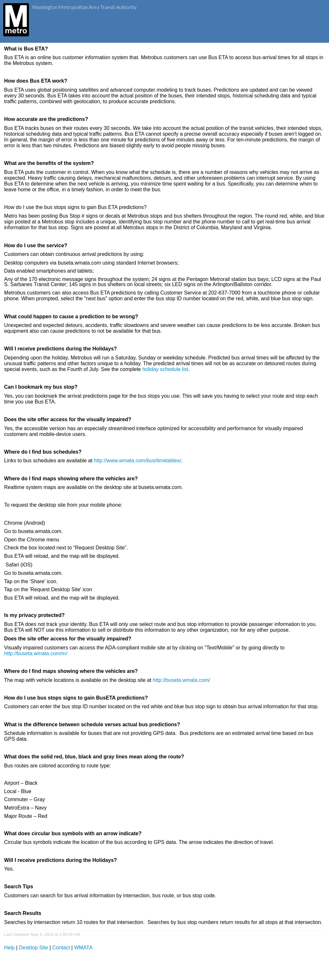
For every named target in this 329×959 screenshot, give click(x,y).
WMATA (83, 947)
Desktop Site (33, 947)
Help (9, 947)
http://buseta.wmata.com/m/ (35, 653)
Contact (61, 947)
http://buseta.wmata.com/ (181, 680)
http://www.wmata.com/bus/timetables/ (137, 460)
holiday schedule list (165, 369)
